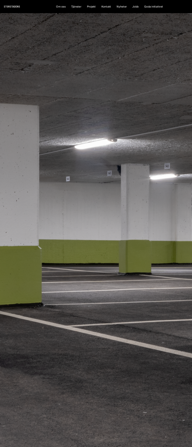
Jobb (135, 6)
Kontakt (106, 6)
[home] (12, 6)
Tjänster (76, 6)
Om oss (61, 6)
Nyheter (122, 6)
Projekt (91, 6)
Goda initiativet (153, 6)
